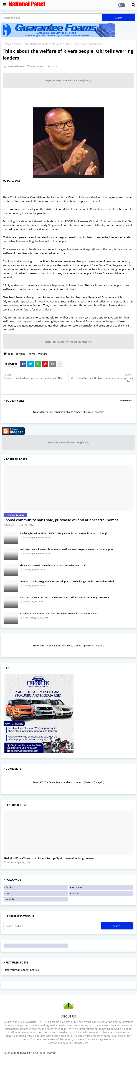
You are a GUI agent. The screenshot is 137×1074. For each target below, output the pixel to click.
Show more (126, 400)
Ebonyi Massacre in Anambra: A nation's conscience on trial (53, 565)
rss (7, 893)
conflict (20, 353)
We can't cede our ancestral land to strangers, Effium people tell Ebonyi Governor (64, 597)
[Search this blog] (52, 17)
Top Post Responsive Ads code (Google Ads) (68, 80)
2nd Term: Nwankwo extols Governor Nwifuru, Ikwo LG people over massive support (66, 549)
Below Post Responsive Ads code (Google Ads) (68, 341)
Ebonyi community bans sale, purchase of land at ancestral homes (61, 520)
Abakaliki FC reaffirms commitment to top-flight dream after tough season (49, 858)
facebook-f (11, 887)
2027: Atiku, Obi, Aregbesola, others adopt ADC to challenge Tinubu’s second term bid (67, 581)
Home (6, 44)
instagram (77, 887)
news (32, 353)
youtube (10, 899)
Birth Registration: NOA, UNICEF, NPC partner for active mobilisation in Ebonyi (63, 533)
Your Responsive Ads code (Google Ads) (68, 442)
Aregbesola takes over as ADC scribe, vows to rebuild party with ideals (59, 613)
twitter (75, 893)
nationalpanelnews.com (18, 1052)
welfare (16, 44)
